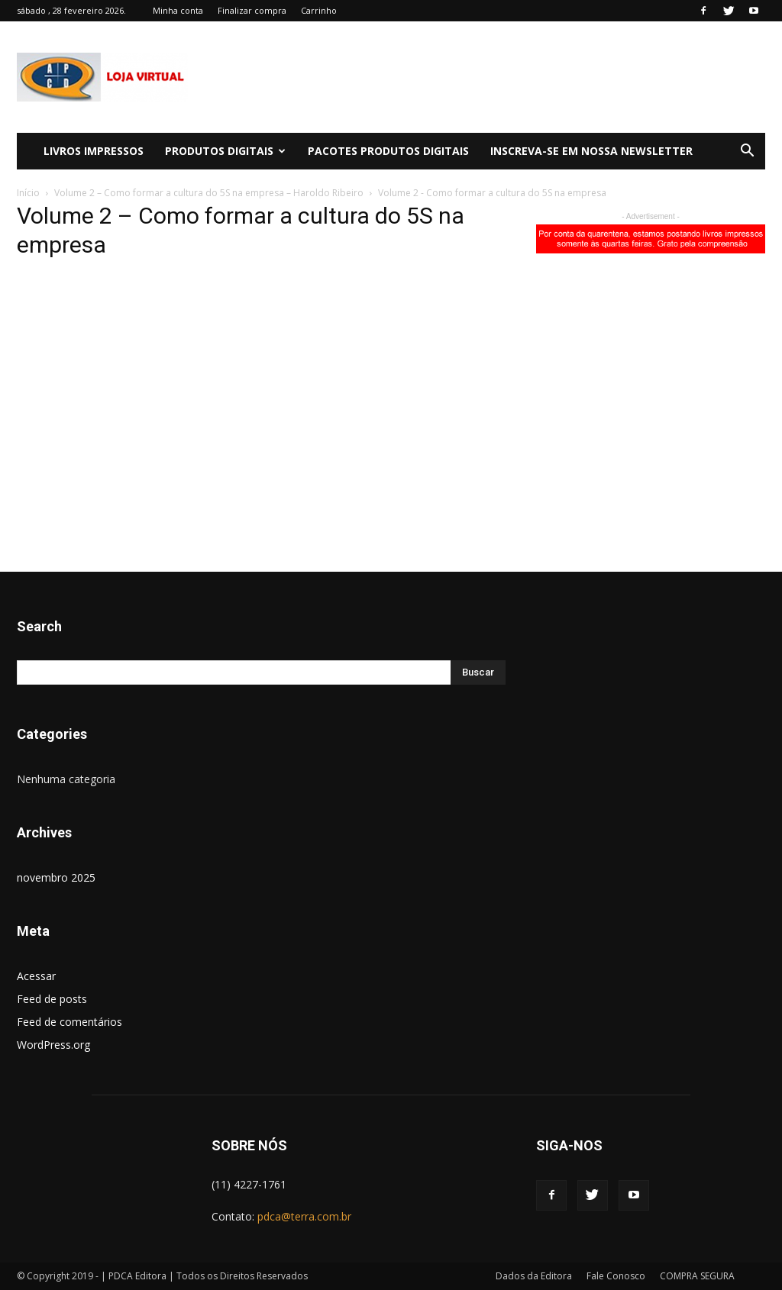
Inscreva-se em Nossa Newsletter (591, 151)
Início (28, 192)
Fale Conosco (615, 1275)
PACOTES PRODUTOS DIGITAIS (388, 151)
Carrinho (319, 10)
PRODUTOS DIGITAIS (225, 151)
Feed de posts (52, 999)
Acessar (36, 976)
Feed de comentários (69, 1021)
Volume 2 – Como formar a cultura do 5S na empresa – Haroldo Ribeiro (209, 192)
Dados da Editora (534, 1275)
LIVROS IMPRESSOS (94, 151)
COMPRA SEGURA (697, 1275)
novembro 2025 (56, 877)
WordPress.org (53, 1044)
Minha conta (178, 10)
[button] (747, 152)
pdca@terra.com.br (304, 1216)
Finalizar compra (252, 10)
